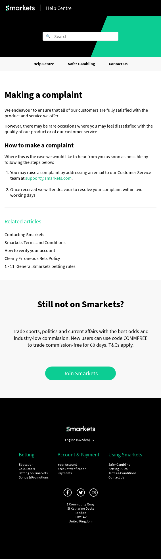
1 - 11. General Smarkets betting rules (40, 266)
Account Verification (72, 469)
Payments (65, 473)
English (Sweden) (78, 440)
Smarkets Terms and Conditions (35, 242)
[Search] (80, 36)
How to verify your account (30, 250)
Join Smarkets (80, 373)
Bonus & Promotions (34, 477)
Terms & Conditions (122, 473)
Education (26, 464)
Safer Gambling (81, 63)
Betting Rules (117, 469)
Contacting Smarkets (24, 234)
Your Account (67, 464)
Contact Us (118, 63)
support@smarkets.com (48, 178)
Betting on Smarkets (33, 473)
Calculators (27, 469)
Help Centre (44, 63)
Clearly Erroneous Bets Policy (32, 258)
